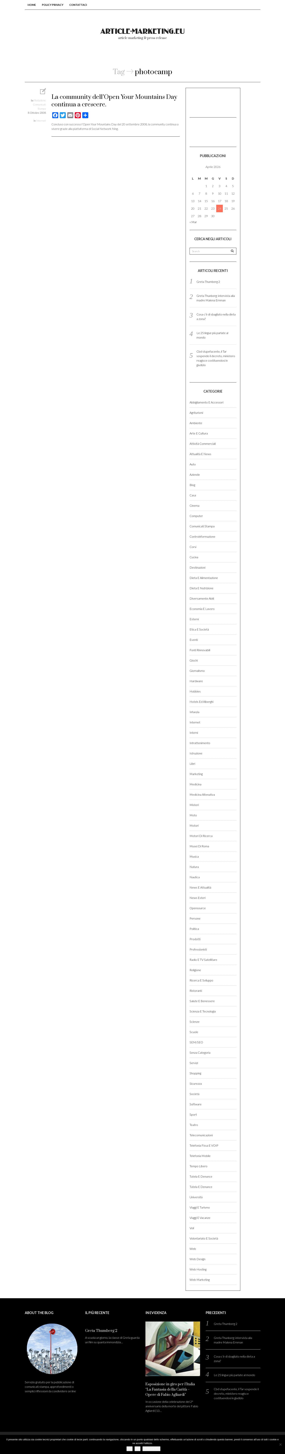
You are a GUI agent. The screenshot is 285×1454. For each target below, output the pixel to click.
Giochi (194, 660)
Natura (194, 866)
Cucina (194, 557)
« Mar (193, 222)
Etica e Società (199, 629)
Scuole (194, 1032)
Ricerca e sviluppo (201, 980)
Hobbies (195, 691)
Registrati (226, 56)
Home (32, 4)
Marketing (196, 774)
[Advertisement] (208, 102)
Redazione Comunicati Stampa (39, 104)
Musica (194, 856)
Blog (192, 485)
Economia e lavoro (202, 608)
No (137, 1448)
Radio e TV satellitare (203, 959)
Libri (192, 763)
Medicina (195, 784)
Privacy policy (151, 1448)
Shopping (195, 1073)
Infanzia (194, 712)
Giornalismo (197, 670)
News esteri (198, 897)
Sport (193, 1114)
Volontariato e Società (204, 1238)
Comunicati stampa (202, 526)
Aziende (195, 474)
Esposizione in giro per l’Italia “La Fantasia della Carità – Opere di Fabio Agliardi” (170, 1389)
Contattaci (78, 4)
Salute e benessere (202, 1001)
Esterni (194, 619)
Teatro (194, 1125)
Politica (194, 928)
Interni (194, 732)
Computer (196, 516)
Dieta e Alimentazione (204, 577)
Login (200, 56)
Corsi (193, 547)
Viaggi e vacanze (200, 1217)
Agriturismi (196, 412)
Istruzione (196, 753)
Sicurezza (196, 1083)
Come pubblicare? (165, 56)
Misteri (194, 805)
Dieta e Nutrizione (201, 588)
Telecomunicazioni (201, 1135)
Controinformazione (202, 536)
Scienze (195, 1021)
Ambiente (196, 423)
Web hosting (198, 1269)
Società (194, 1094)
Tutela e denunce (201, 1176)
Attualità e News (200, 454)
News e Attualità (200, 887)
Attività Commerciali (203, 443)
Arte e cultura (199, 433)
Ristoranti (196, 990)
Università (196, 1197)
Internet (41, 120)
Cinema (194, 505)
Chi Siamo (126, 56)
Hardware (196, 681)
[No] (280, 1444)
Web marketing (200, 1279)
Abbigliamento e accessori (206, 402)
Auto (193, 464)
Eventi (194, 639)
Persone (195, 918)
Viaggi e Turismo (200, 1207)
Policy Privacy (52, 4)
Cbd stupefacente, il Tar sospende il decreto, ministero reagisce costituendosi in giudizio (236, 1393)
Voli (192, 1228)
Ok (129, 1448)
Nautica (195, 877)
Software (196, 1104)
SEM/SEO (196, 1042)
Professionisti (198, 949)
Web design (197, 1259)
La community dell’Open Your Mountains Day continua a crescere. (114, 100)
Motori (194, 825)
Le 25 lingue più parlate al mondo (234, 1375)
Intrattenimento (200, 743)
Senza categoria (200, 1052)
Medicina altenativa (202, 794)
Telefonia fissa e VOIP (204, 1145)
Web (193, 1248)
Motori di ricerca (201, 836)
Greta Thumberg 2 (208, 281)
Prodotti (195, 939)
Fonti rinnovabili (200, 650)
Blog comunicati (88, 56)
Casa (193, 495)
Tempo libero (198, 1166)
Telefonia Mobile (200, 1155)
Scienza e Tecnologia (203, 1011)
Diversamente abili (202, 598)
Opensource (198, 908)
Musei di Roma (199, 846)
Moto (193, 815)
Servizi (194, 1063)
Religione (195, 970)
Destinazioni (197, 567)
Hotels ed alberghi (201, 701)
